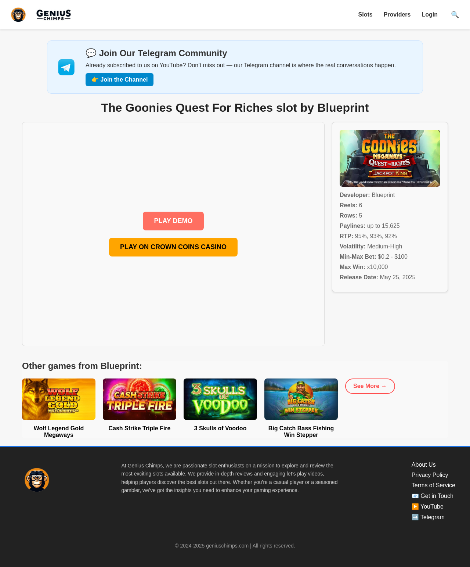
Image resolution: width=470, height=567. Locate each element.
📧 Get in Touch (432, 496)
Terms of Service (433, 485)
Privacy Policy (430, 475)
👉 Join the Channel (119, 79)
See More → (370, 386)
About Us (424, 465)
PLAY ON (173, 247)
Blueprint (383, 195)
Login (430, 14)
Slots (365, 14)
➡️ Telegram (428, 517)
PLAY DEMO (173, 221)
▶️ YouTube (428, 506)
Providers (397, 14)
